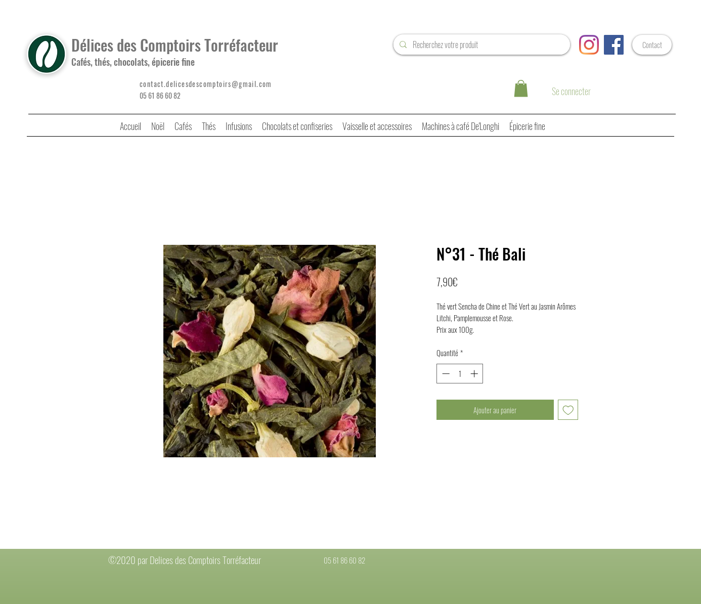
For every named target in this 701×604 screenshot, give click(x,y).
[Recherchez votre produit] (481, 44)
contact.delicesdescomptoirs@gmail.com (206, 83)
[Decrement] (445, 373)
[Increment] (475, 373)
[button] (521, 88)
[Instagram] (589, 45)
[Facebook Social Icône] (614, 45)
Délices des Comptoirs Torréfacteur (174, 44)
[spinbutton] (460, 373)
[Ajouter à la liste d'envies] (568, 410)
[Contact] (652, 45)
